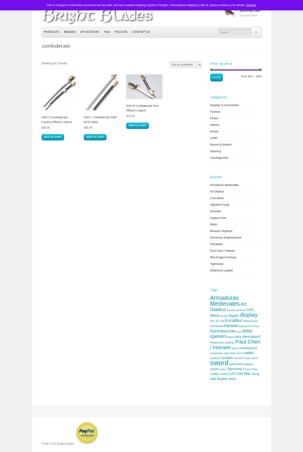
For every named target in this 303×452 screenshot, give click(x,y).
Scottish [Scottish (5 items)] (227, 358)
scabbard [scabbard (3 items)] (215, 358)
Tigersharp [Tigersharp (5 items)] (234, 369)
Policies (121, 32)
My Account (89, 32)
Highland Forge (219, 204)
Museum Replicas (221, 231)
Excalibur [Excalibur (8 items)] (233, 320)
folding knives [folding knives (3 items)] (250, 321)
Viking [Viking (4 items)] (255, 374)
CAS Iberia (217, 198)
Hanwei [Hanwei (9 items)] (231, 325)
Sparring (215, 151)
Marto (213, 224)
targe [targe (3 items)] (222, 369)
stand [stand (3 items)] (255, 358)
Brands (69, 31)
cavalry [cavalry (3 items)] (224, 315)
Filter (217, 77)
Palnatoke (216, 244)
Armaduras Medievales (224, 185)
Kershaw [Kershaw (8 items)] (218, 331)
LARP (213, 138)
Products (50, 31)
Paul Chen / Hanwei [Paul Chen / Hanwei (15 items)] (235, 344)
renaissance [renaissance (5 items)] (248, 348)
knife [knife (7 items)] (231, 331)
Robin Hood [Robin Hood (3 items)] (236, 353)
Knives (214, 131)
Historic (215, 125)
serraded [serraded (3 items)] (239, 358)
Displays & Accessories (224, 105)
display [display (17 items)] (249, 315)
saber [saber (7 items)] (249, 353)
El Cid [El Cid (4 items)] (220, 321)
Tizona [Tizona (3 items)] (246, 369)
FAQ (107, 32)
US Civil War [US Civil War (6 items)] (240, 374)
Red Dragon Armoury (223, 257)
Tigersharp (217, 264)
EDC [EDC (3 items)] (213, 321)
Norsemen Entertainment (225, 237)
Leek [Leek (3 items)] (239, 331)
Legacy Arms (218, 218)
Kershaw (215, 211)
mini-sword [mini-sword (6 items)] (251, 337)
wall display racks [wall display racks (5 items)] (223, 379)
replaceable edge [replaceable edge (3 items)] (219, 353)
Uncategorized (219, 157)
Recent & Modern (221, 144)
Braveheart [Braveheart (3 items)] (233, 310)
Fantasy (215, 111)
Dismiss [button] (251, 5)
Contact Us (141, 32)
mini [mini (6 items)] (238, 337)
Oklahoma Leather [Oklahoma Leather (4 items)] (222, 342)
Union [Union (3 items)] (254, 369)
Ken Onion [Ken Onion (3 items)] (253, 326)
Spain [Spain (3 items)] (247, 358)
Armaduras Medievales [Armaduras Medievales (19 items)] (225, 300)
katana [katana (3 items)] (243, 326)
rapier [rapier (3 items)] (235, 348)
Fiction (214, 118)
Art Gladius (217, 191)
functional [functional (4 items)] (216, 326)
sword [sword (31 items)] (219, 363)
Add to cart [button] (53, 136)
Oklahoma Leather (221, 270)
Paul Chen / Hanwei (222, 250)
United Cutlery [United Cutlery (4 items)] (219, 374)
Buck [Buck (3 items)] (242, 310)
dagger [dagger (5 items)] (234, 315)
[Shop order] (186, 64)
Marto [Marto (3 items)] (231, 337)
